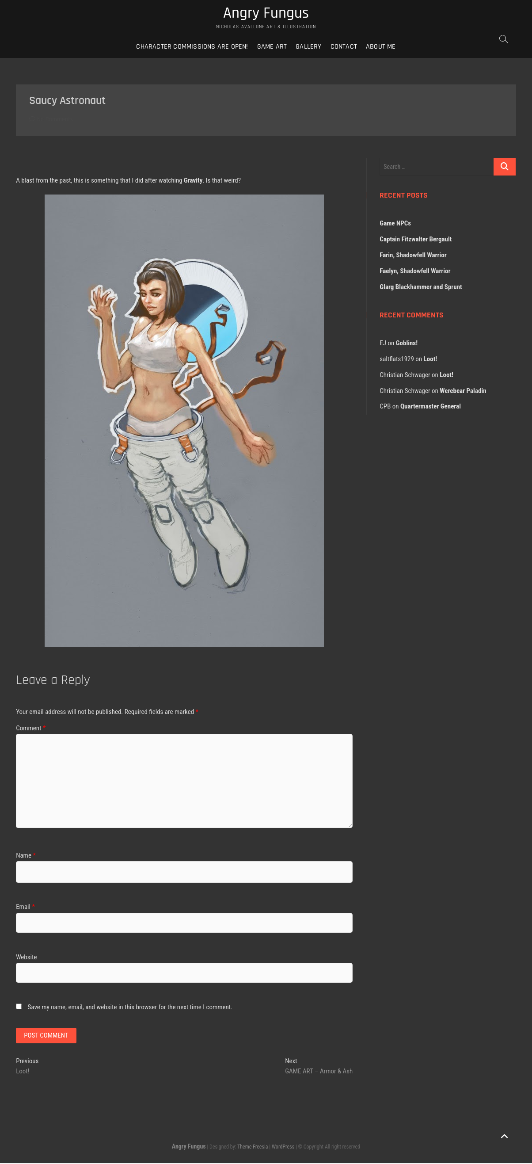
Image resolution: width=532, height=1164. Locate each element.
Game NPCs (395, 224)
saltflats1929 (397, 359)
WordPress (283, 1148)
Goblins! (407, 343)
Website (26, 958)
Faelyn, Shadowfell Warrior (415, 271)
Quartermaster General (430, 407)
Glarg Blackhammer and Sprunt (421, 287)
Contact (344, 47)
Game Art (272, 47)
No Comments (51, 120)
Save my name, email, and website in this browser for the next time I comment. (130, 1007)
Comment (31, 729)
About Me (381, 47)
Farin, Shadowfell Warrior (413, 256)
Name (26, 856)
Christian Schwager (405, 375)
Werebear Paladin (463, 391)
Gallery (308, 47)
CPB (385, 407)
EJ (383, 343)
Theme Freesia (252, 1148)
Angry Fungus (266, 13)
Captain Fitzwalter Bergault (416, 240)
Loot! (430, 359)
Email (25, 908)
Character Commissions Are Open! (192, 47)
